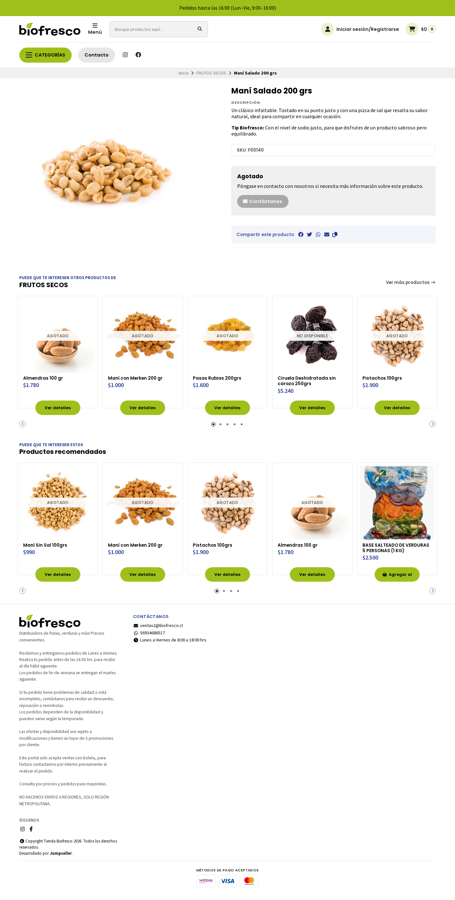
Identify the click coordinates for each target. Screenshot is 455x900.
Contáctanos (262, 201)
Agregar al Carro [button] (397, 580)
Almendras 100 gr (47, 376)
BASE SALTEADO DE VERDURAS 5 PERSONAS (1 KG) (396, 547)
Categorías (45, 55)
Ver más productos (411, 282)
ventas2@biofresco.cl (158, 629)
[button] (334, 234)
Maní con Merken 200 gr (141, 376)
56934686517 (149, 636)
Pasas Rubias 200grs (221, 376)
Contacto (97, 55)
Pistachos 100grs (386, 376)
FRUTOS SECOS (211, 73)
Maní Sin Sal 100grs (50, 541)
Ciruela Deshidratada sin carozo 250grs (312, 379)
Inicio (184, 73)
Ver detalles (58, 406)
